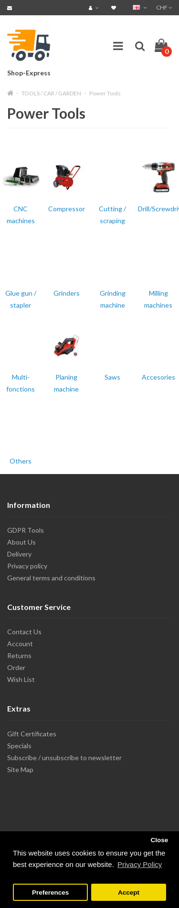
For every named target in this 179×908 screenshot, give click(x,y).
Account (20, 644)
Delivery (19, 554)
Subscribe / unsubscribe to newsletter (64, 757)
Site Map (20, 769)
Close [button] (159, 840)
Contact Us (24, 632)
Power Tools (105, 93)
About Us (21, 542)
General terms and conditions (51, 578)
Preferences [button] (50, 892)
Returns (19, 655)
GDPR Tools (25, 530)
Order (16, 667)
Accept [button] (128, 892)
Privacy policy (27, 566)
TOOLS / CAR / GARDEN (51, 93)
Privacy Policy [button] (139, 864)
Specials (19, 746)
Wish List (21, 679)
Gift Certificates (31, 734)
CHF (164, 7)
